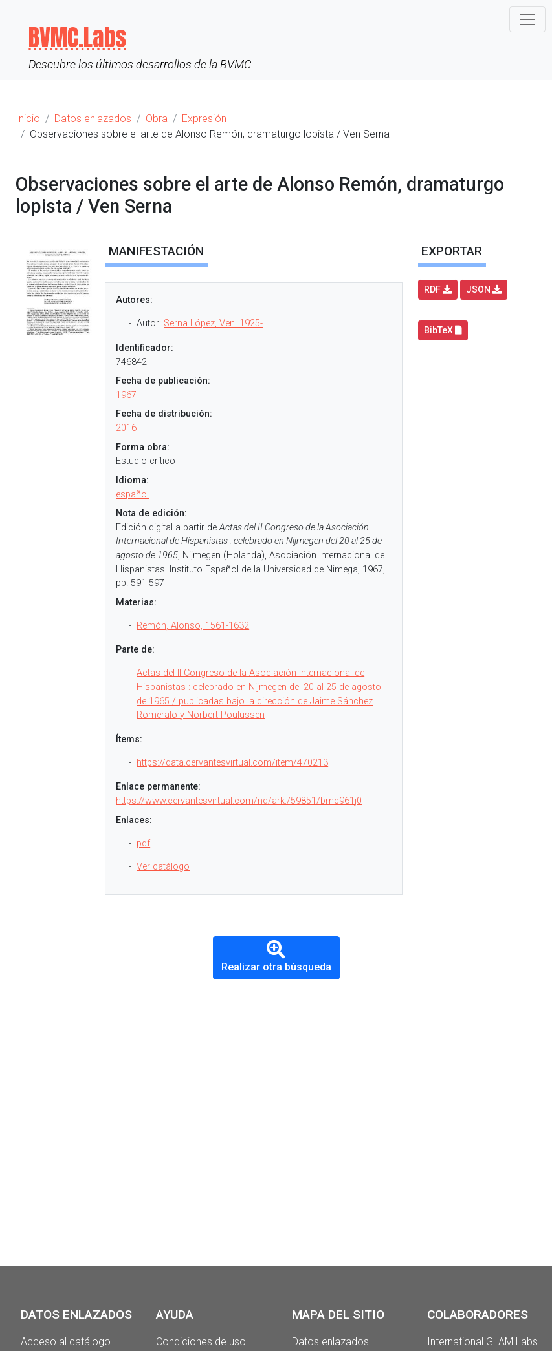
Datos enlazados (330, 1341)
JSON (484, 289)
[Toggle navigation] (527, 19)
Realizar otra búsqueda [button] (276, 957)
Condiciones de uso (201, 1341)
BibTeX (443, 330)
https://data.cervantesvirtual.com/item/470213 (232, 762)
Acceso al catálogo (66, 1341)
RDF (438, 289)
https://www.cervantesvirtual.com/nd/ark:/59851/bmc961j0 (239, 800)
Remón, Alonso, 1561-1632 (193, 625)
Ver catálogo (163, 866)
